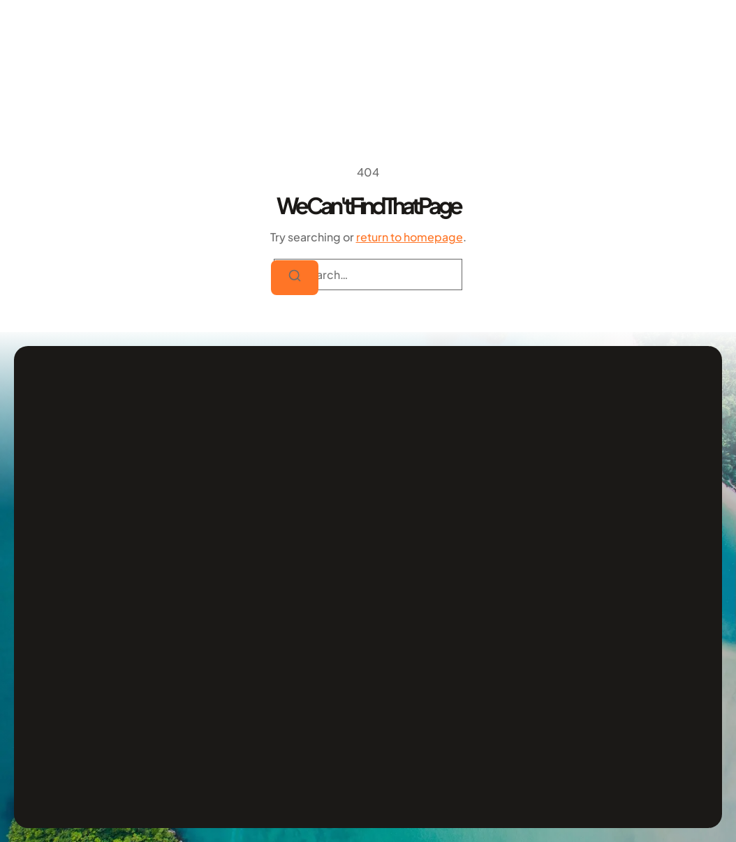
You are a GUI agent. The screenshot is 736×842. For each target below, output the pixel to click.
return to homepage (409, 237)
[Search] (294, 277)
